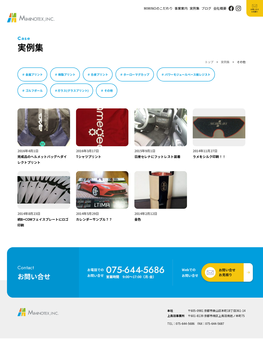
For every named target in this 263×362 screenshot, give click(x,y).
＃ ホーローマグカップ (134, 74)
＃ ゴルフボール (32, 90)
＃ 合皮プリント (97, 74)
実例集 (195, 8)
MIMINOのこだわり (158, 8)
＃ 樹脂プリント (65, 74)
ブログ (206, 8)
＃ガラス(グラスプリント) (72, 90)
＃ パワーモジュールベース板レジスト (185, 74)
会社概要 (219, 8)
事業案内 (181, 8)
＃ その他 (107, 90)
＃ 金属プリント (32, 74)
